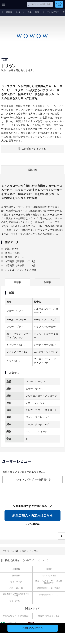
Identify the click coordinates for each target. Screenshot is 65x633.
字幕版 (17, 282)
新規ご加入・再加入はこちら (32, 515)
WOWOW (16, 4)
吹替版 (47, 282)
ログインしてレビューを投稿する (32, 479)
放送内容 (32, 169)
